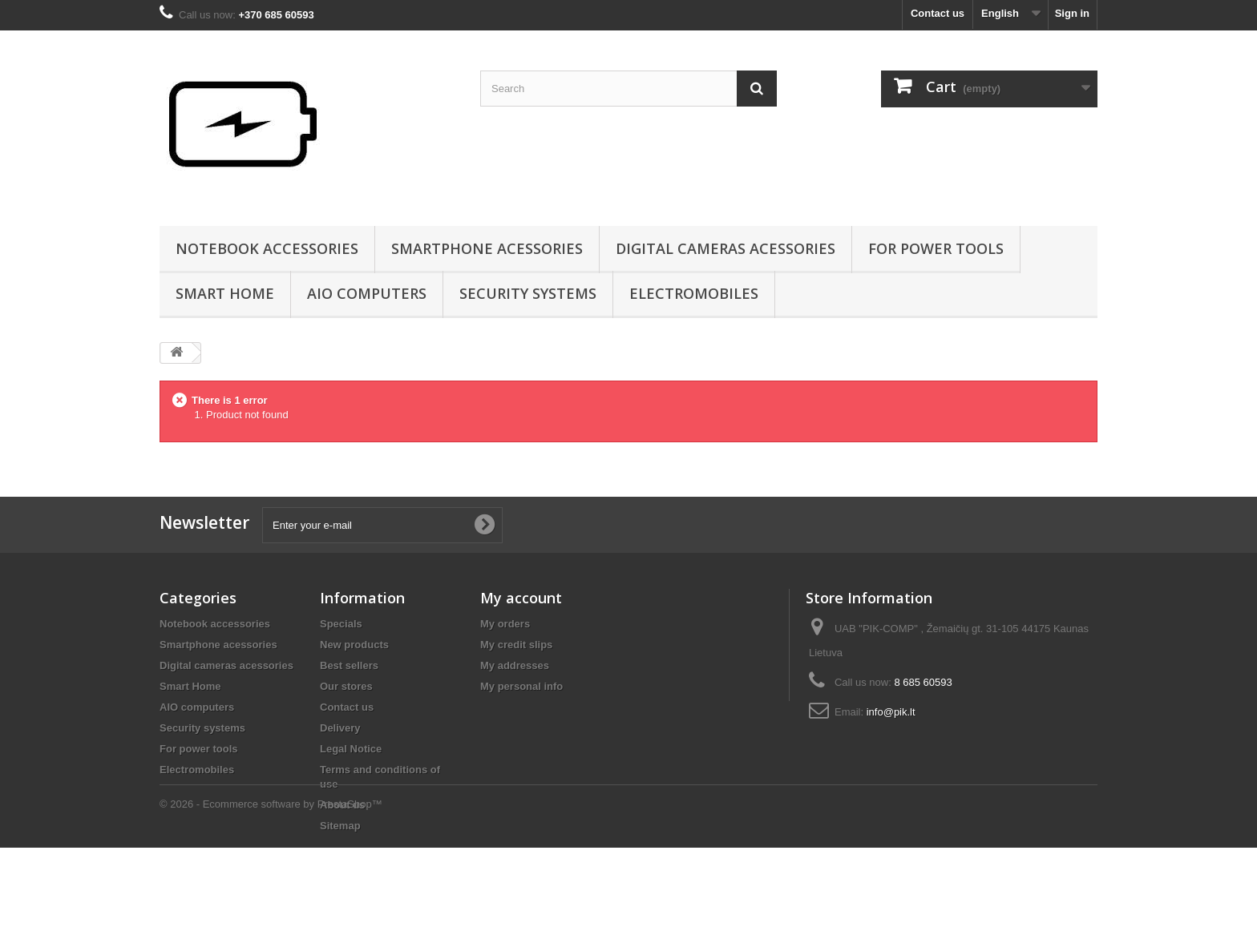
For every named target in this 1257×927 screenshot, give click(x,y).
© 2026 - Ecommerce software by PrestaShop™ (271, 883)
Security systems (527, 293)
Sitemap (340, 826)
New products (354, 645)
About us (342, 805)
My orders (505, 624)
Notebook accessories (267, 248)
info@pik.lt (891, 712)
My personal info (521, 686)
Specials (341, 624)
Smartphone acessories (487, 248)
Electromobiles (693, 293)
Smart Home (225, 293)
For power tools (936, 248)
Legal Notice (351, 749)
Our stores (346, 686)
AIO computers (366, 293)
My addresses (514, 665)
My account (521, 597)
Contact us (937, 13)
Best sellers (349, 665)
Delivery (340, 728)
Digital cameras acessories (725, 248)
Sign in (1072, 13)
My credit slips (516, 645)
